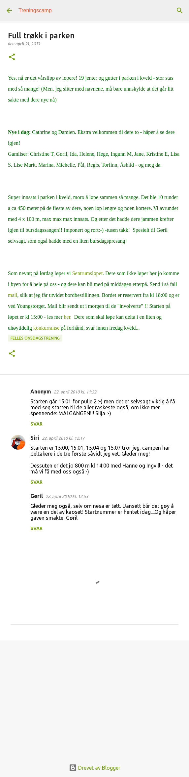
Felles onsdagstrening (35, 338)
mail (12, 295)
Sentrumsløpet (87, 273)
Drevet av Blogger (94, 768)
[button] (12, 57)
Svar (36, 424)
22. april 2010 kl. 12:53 (67, 496)
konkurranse (47, 328)
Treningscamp (35, 10)
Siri (34, 438)
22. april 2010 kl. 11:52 (75, 391)
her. (68, 317)
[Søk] (180, 11)
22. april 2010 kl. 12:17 (63, 438)
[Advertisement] (94, 696)
